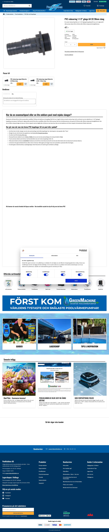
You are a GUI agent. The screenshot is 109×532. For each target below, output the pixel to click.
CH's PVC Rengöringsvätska (40, 133)
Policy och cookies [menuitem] (68, 484)
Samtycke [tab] (31, 255)
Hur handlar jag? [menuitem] (67, 468)
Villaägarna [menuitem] (90, 477)
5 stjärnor (9, 94)
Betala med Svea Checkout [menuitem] (70, 487)
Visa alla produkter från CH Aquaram (74, 51)
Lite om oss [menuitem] (90, 474)
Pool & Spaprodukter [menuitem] (11, 10)
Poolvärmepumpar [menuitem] (44, 474)
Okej (76, 280)
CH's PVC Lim (23, 135)
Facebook (8, 492)
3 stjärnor (6, 94)
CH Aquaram (75, 38)
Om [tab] (77, 255)
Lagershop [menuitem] (92, 10)
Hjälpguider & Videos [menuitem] (81, 10)
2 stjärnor (5, 94)
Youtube (7, 498)
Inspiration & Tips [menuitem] (68, 10)
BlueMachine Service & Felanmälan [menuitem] (72, 481)
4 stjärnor (8, 94)
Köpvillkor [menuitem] (66, 471)
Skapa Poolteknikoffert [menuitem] (39, 10)
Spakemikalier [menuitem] (42, 480)
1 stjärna (4, 94)
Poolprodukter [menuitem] (43, 465)
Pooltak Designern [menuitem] (25, 10)
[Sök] (29, 5)
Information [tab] (54, 255)
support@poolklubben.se (55, 449)
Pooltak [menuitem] (41, 477)
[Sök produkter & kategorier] (17, 5)
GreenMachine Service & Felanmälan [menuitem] (70, 477)
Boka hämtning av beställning (10, 485)
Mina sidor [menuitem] (102, 10)
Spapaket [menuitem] (41, 483)
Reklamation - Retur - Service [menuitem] (71, 474)
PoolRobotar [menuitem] (42, 471)
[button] (87, 5)
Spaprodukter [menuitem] (42, 468)
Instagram (8, 495)
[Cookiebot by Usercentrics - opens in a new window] (80, 250)
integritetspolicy (24, 515)
